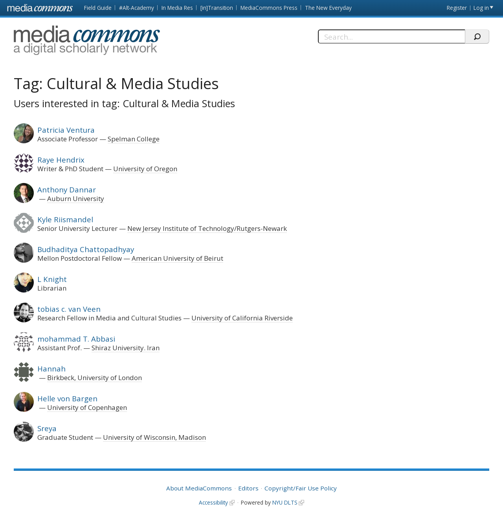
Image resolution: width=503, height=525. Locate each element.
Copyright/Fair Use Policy (300, 488)
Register (457, 7)
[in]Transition (216, 7)
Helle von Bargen (67, 398)
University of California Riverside (242, 317)
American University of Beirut (177, 258)
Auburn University (75, 198)
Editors (248, 488)
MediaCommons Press (268, 7)
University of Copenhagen (87, 407)
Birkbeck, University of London (94, 377)
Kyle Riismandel (65, 219)
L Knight (52, 279)
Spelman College (134, 138)
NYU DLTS (284, 502)
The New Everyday (328, 7)
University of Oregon (145, 168)
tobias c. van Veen (69, 309)
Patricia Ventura (66, 130)
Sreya (47, 428)
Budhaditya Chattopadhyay (85, 249)
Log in (481, 7)
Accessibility (213, 502)
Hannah (51, 368)
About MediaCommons (199, 488)
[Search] (391, 36)
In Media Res (177, 7)
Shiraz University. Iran (126, 347)
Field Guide (98, 7)
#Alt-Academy (136, 7)
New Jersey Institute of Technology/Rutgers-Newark (207, 228)
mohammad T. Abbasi (76, 339)
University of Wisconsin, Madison (154, 437)
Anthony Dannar (66, 189)
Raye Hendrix (60, 160)
